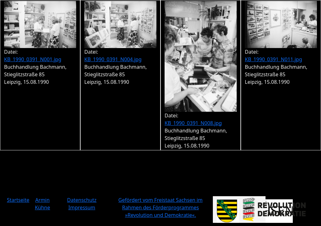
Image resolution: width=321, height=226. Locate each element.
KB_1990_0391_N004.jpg (113, 59)
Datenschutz (82, 199)
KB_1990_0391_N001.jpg (32, 59)
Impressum (81, 207)
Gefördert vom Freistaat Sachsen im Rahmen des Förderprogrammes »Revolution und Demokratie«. (160, 207)
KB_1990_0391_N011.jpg (273, 59)
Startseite (18, 199)
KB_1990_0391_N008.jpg (193, 123)
